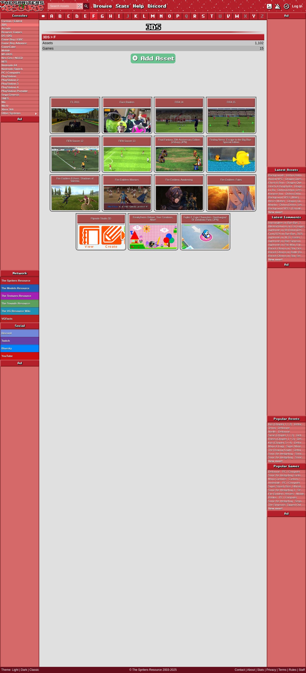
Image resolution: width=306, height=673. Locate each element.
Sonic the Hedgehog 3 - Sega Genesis (287, 490)
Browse (102, 6)
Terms (282, 670)
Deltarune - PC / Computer (284, 471)
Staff (302, 670)
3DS (4, 24)
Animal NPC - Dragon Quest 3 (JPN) (287, 179)
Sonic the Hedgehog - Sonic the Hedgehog (287, 453)
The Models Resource (15, 288)
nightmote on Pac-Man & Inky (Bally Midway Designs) (287, 244)
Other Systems (20, 113)
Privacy (271, 670)
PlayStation (8, 76)
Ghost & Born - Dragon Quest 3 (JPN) (287, 182)
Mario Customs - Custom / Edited (287, 479)
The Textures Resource (16, 295)
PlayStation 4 (9, 87)
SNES (5, 98)
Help (138, 6)
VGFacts (7, 318)
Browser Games (11, 32)
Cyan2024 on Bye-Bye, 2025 (285, 233)
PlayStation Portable (14, 91)
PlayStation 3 (9, 83)
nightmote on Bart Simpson (284, 241)
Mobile (5, 50)
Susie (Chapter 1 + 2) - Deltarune (287, 435)
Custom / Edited (11, 21)
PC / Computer (10, 72)
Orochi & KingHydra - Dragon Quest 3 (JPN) (287, 186)
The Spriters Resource (15, 280)
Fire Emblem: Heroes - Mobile (286, 493)
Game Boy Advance (14, 43)
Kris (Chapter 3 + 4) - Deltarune (287, 442)
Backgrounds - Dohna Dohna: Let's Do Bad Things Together (287, 175)
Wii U (4, 105)
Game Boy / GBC (12, 39)
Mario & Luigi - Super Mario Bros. (287, 446)
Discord (156, 6)
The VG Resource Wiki (15, 311)
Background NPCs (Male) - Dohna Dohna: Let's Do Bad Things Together (287, 197)
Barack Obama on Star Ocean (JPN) (287, 248)
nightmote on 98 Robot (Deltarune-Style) (287, 230)
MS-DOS (6, 54)
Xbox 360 (7, 109)
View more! (275, 212)
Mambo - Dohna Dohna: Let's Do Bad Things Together (287, 204)
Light (15, 670)
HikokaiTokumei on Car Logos (286, 226)
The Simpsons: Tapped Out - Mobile (287, 504)
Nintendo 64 (9, 65)
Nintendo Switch (12, 69)
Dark (24, 670)
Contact (240, 670)
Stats (122, 6)
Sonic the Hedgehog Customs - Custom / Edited (287, 475)
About (251, 670)
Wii (3, 102)
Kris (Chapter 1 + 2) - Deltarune (287, 424)
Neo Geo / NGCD (12, 57)
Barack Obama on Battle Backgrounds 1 (287, 252)
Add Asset (153, 58)
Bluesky (6, 348)
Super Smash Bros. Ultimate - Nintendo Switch (287, 486)
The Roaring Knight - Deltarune (287, 450)
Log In (297, 6)
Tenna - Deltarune (279, 427)
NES (4, 61)
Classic (34, 670)
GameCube (8, 46)
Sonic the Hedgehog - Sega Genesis (287, 501)
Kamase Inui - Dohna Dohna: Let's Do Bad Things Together (287, 193)
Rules (292, 670)
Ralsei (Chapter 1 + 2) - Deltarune (287, 439)
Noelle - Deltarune (279, 431)
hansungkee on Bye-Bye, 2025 (286, 222)
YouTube (7, 356)
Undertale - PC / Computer (284, 482)
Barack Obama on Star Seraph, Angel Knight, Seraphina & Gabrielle (287, 255)
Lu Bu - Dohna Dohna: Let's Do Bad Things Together (287, 190)
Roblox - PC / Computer (282, 497)
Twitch (5, 340)
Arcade (6, 28)
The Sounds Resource (15, 303)
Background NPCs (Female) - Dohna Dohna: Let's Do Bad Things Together (287, 208)
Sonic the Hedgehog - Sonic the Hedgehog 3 (287, 457)
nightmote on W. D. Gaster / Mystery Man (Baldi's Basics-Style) (287, 237)
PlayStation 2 (9, 80)
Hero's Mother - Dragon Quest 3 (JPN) (287, 201)
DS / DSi (6, 35)
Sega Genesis (10, 94)
